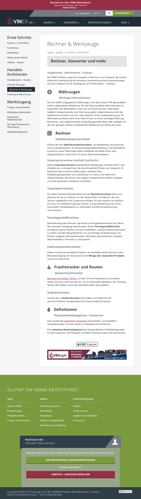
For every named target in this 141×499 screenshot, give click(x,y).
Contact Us (79, 420)
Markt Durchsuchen (50, 406)
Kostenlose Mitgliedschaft (14, 118)
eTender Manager (16, 84)
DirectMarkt (46, 410)
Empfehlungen (14, 410)
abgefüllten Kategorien (76, 320)
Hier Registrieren (83, 13)
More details (69, 7)
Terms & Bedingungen (50, 494)
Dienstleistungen (99, 22)
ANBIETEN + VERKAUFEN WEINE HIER (70, 474)
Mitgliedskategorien (17, 131)
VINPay (77, 406)
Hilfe (124, 22)
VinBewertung (80, 410)
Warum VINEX (14, 406)
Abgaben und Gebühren (85, 415)
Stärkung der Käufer (17, 57)
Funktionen (13, 47)
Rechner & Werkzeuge (20, 89)
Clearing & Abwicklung (19, 94)
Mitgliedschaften (16, 415)
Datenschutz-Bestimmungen (22, 494)
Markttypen (13, 52)
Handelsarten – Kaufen (19, 79)
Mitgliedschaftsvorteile (19, 112)
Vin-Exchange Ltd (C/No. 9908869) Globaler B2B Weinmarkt (57, 491)
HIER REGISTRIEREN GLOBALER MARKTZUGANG (70, 459)
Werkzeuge (46, 415)
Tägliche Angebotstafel (52, 420)
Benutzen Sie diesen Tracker (62, 278)
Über (30, 22)
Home (50, 52)
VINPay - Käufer (15, 62)
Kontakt (94, 491)
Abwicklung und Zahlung (53, 425)
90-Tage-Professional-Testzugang (18, 125)
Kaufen (48, 22)
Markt (118, 13)
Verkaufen (70, 22)
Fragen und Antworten (18, 107)
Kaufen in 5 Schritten (18, 42)
